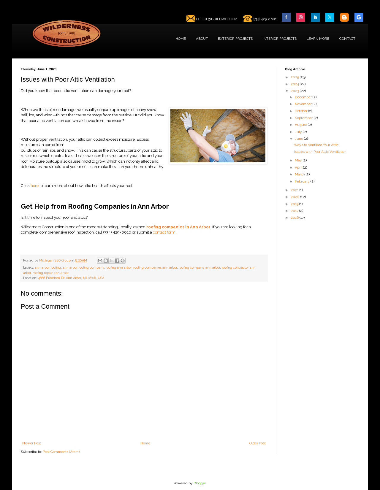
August (301, 125)
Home (145, 443)
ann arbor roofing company (83, 267)
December (304, 97)
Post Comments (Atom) (61, 452)
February (303, 181)
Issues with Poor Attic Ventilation (320, 152)
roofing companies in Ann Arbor (178, 227)
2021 (295, 190)
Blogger (200, 483)
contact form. (164, 232)
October (301, 111)
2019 (295, 204)
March (300, 174)
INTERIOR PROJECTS (280, 39)
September (304, 118)
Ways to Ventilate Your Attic (316, 145)
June (299, 139)
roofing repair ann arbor (51, 273)
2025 (295, 77)
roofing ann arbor (119, 267)
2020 (295, 197)
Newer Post (31, 443)
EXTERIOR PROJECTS (235, 39)
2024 (295, 84)
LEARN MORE (318, 39)
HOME (180, 39)
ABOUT (202, 39)
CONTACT (347, 39)
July (299, 132)
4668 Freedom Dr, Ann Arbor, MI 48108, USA (71, 278)
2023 (295, 91)
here (35, 185)
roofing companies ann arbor (155, 267)
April (299, 167)
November (304, 104)
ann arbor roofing (48, 267)
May (299, 160)
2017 (295, 211)
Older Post (257, 443)
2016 (295, 217)
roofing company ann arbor (199, 267)
